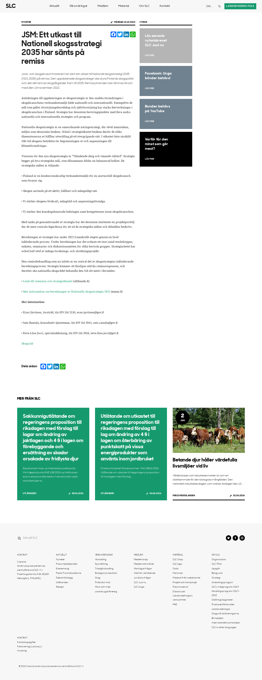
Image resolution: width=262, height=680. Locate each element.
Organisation (219, 560)
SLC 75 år (217, 564)
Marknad (178, 573)
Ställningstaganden (222, 600)
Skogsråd (27, 344)
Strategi (216, 578)
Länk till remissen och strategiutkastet (47, 281)
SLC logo (177, 564)
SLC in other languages (224, 627)
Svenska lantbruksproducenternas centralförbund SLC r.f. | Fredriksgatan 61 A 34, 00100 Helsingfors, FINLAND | (33, 570)
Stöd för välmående (144, 573)
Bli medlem (218, 618)
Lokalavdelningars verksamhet (183, 598)
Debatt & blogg (64, 578)
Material (123, 6)
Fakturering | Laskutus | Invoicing (29, 649)
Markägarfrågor (143, 569)
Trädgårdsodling (104, 569)
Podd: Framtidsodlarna (68, 573)
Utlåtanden (29, 493)
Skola (176, 569)
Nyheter (26, 22)
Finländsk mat (102, 582)
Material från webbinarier (187, 578)
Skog (97, 578)
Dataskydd (179, 592)
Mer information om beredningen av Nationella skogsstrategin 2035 (66, 292)
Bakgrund (217, 573)
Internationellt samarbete (226, 623)
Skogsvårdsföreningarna (225, 614)
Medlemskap (141, 560)
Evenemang (62, 569)
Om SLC (144, 6)
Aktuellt (54, 6)
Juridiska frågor (142, 578)
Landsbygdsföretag (106, 592)
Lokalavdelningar (221, 609)
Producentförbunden (223, 605)
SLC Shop (178, 560)
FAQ (175, 605)
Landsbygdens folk (240, 6)
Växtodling (100, 560)
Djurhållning (101, 564)
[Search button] (219, 6)
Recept (60, 587)
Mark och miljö (102, 587)
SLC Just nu (140, 582)
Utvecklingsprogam (222, 582)
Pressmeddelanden (184, 496)
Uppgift (216, 569)
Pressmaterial (180, 587)
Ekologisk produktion (106, 573)
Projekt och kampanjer (185, 582)
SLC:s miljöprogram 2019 (225, 587)
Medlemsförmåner (144, 564)
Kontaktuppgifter (26, 642)
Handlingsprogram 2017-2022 (226, 593)
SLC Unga (139, 587)
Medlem (103, 6)
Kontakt (165, 6)
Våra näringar (78, 6)
